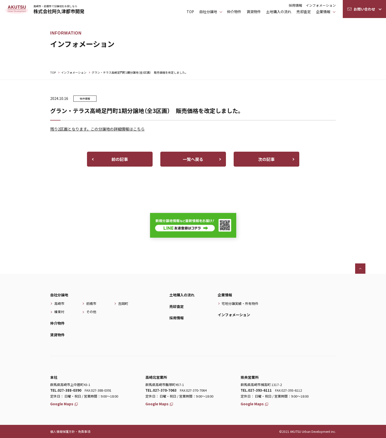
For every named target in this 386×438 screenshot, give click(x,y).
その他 (91, 311)
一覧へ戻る (193, 159)
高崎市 (59, 303)
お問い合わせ (364, 9)
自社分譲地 (59, 294)
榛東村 (59, 311)
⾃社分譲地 (208, 11)
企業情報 (323, 11)
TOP (190, 11)
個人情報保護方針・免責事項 (70, 431)
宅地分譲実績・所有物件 (240, 303)
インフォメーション (321, 5)
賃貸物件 (254, 11)
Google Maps (64, 403)
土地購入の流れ (278, 11)
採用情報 (295, 5)
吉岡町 (123, 303)
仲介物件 (234, 11)
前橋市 (91, 303)
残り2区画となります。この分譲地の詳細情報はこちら (97, 129)
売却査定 (303, 11)
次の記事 (266, 159)
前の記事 (119, 159)
